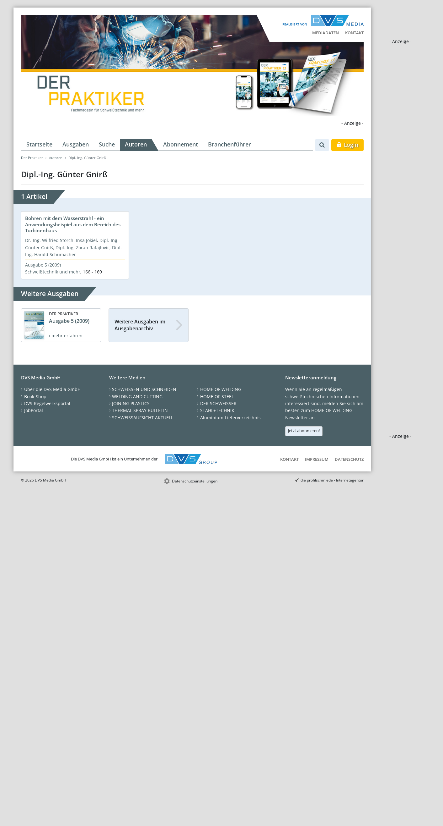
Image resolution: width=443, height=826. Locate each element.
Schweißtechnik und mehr (52, 272)
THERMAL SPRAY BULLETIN (140, 410)
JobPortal (33, 410)
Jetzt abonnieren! (304, 430)
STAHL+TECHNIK (217, 410)
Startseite (39, 144)
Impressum (316, 459)
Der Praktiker (32, 157)
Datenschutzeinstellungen (194, 481)
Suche (107, 144)
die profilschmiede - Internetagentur (332, 480)
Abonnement (180, 144)
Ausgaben (75, 144)
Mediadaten (325, 33)
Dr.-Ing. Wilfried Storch (49, 240)
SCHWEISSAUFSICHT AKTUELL (142, 418)
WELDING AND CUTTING (137, 396)
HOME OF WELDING (220, 389)
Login (347, 144)
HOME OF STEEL (217, 396)
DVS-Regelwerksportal (47, 403)
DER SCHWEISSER (218, 403)
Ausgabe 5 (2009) (43, 265)
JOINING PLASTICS (131, 403)
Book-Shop (35, 396)
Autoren (136, 144)
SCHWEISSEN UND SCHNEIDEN (144, 389)
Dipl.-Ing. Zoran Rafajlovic (82, 248)
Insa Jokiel (86, 240)
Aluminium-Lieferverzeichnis (230, 418)
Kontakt (354, 33)
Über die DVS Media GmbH (52, 389)
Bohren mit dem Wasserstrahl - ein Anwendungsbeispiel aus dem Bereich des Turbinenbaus (72, 224)
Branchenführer (229, 144)
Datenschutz (349, 459)
